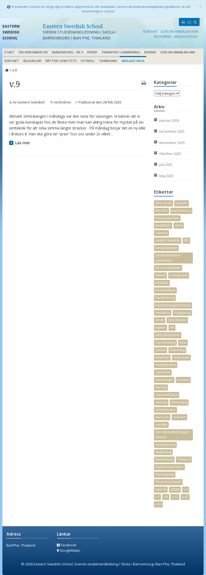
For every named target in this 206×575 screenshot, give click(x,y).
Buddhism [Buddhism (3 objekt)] (163, 225)
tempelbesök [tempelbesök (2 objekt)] (165, 444)
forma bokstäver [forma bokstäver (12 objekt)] (168, 267)
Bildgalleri (32, 61)
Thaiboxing (108, 61)
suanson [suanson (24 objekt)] (179, 417)
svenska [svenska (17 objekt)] (161, 424)
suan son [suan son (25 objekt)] (162, 417)
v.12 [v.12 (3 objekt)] (175, 497)
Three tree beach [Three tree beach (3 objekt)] (168, 482)
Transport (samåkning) (120, 52)
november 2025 (172, 142)
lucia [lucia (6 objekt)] (182, 342)
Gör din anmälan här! (179, 31)
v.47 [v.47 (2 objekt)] (185, 497)
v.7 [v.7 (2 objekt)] (157, 497)
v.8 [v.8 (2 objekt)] (166, 497)
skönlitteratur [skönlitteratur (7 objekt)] (165, 409)
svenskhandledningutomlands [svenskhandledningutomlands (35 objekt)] (172, 434)
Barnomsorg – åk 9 (67, 52)
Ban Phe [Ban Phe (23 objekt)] (161, 210)
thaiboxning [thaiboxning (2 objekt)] (164, 459)
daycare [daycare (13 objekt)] (161, 233)
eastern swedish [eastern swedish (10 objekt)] (167, 240)
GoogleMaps (68, 550)
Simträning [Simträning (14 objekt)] (179, 402)
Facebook (66, 545)
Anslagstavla (186, 36)
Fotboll (88, 61)
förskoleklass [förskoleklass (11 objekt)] (165, 290)
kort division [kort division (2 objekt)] (177, 320)
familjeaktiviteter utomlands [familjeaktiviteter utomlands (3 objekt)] (168, 258)
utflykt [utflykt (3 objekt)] (174, 489)
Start (9, 52)
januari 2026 (169, 120)
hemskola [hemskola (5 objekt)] (162, 312)
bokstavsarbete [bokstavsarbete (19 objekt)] (167, 218)
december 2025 (172, 131)
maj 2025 (166, 175)
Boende (150, 52)
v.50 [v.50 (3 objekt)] (158, 504)
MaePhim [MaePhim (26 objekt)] (162, 357)
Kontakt (150, 31)
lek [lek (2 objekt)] (172, 327)
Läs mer (22, 142)
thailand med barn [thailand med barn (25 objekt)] (169, 467)
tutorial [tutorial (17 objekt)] (160, 489)
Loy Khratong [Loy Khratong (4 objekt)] (165, 342)
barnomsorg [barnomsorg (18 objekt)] (181, 210)
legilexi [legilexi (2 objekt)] (160, 327)
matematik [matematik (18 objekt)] (181, 357)
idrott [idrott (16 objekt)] (159, 320)
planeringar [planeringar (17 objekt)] (164, 379)
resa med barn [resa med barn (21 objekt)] (166, 394)
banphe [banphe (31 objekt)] (181, 203)
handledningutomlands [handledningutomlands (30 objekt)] (173, 305)
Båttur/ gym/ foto (61, 61)
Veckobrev (162, 36)
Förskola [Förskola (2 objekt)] (161, 282)
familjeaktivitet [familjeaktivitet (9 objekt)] (166, 248)
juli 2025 (165, 164)
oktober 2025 (170, 153)
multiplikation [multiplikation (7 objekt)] (165, 364)
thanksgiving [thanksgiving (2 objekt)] (164, 474)
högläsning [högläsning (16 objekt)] (182, 312)
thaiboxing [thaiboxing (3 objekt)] (163, 452)
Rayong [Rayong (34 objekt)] (161, 387)
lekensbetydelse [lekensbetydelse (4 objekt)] (167, 335)
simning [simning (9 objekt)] (161, 402)
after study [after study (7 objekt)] (163, 203)
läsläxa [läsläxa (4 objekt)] (160, 350)
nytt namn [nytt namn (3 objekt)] (162, 372)
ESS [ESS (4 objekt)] (186, 240)
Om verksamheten (33, 52)
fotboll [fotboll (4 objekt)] (160, 275)
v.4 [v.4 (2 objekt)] (185, 489)
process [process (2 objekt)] (183, 379)
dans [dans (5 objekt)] (178, 225)
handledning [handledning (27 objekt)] (164, 297)
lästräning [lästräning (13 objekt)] (177, 350)
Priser (92, 52)
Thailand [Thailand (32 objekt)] (183, 459)
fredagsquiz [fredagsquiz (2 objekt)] (179, 275)
